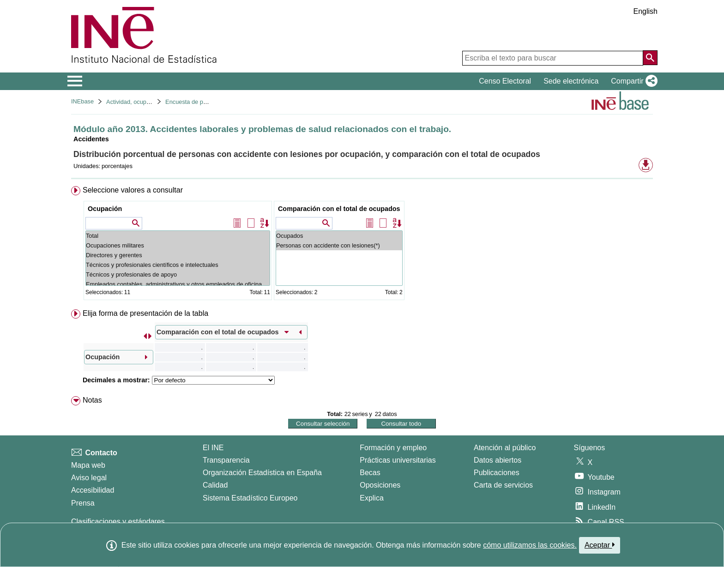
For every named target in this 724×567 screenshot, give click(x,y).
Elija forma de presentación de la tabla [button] (145, 313)
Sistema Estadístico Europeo (250, 498)
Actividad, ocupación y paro (142, 101)
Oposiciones (380, 485)
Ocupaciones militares (178, 245)
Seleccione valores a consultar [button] (133, 190)
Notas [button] (92, 400)
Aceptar (600, 545)
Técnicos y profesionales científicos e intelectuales (178, 265)
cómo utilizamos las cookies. (530, 545)
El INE (213, 448)
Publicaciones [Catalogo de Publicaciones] (496, 473)
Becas (370, 473)
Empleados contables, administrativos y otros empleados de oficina (178, 284)
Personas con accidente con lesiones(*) (339, 245)
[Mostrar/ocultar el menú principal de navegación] (75, 81)
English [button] (646, 11)
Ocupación (105, 208)
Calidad (215, 485)
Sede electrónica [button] (570, 81)
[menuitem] (362, 245)
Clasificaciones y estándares (118, 521)
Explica (372, 498)
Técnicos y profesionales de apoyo (178, 274)
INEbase (82, 101)
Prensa (83, 503)
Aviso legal (89, 478)
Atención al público (505, 448)
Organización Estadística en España (262, 473)
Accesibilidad (92, 490)
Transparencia (226, 460)
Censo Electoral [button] (505, 81)
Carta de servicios (503, 485)
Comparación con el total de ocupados (339, 208)
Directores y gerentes (178, 255)
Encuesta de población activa (203, 101)
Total (178, 236)
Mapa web (88, 465)
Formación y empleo (393, 448)
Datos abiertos (497, 460)
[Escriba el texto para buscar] (552, 58)
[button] (632, 81)
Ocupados (339, 236)
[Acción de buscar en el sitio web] (650, 57)
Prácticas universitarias (398, 460)
